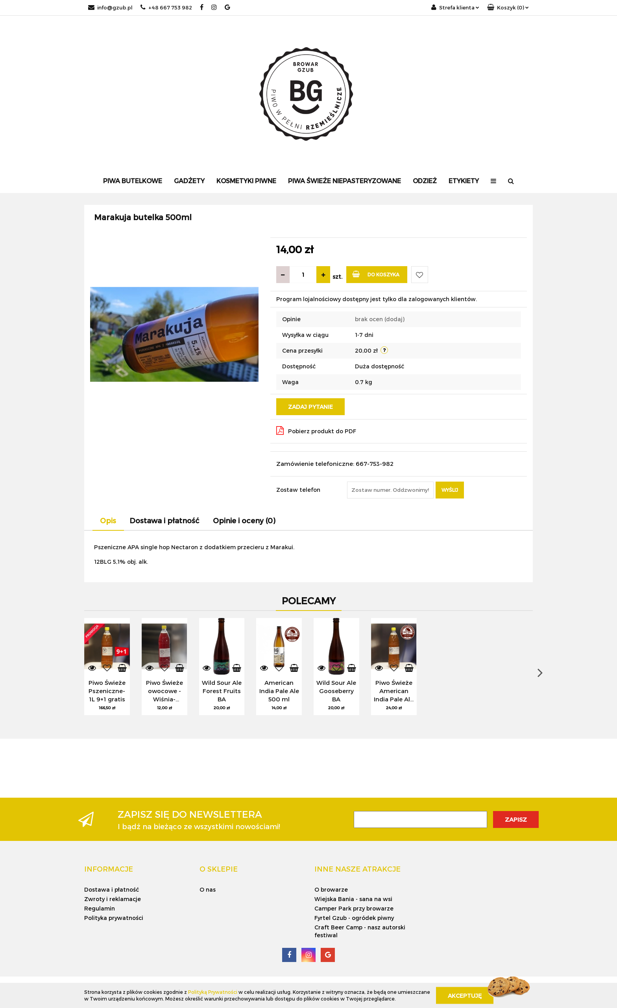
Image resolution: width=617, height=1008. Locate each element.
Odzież (425, 180)
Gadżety (189, 180)
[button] (508, 7)
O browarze (331, 889)
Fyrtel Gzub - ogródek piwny (354, 917)
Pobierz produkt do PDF (316, 430)
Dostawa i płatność (111, 889)
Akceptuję (465, 995)
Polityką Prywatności (212, 992)
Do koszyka (376, 273)
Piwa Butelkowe (132, 180)
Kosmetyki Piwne (246, 180)
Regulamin (99, 908)
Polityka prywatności (113, 917)
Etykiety (464, 180)
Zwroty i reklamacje (112, 899)
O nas (208, 889)
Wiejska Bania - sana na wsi (353, 899)
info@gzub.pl (110, 7)
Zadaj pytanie (310, 406)
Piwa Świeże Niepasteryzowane (344, 180)
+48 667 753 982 (166, 7)
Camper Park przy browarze (353, 908)
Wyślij (450, 490)
